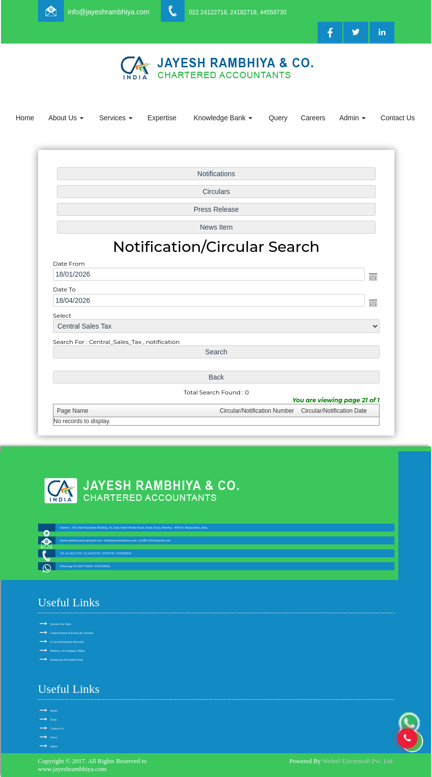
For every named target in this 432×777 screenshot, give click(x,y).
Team (53, 719)
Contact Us (398, 118)
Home (25, 118)
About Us (66, 118)
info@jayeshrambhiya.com (108, 12)
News (53, 737)
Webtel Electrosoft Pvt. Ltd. (358, 761)
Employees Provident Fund (66, 659)
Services (116, 118)
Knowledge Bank (222, 118)
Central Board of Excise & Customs (72, 632)
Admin (352, 118)
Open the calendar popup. (369, 277)
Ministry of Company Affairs (67, 650)
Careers (313, 118)
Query (278, 118)
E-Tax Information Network (67, 641)
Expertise (161, 118)
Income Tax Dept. (61, 624)
